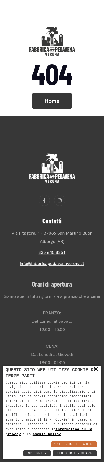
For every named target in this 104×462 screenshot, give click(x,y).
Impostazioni (37, 453)
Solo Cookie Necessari (74, 453)
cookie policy (47, 434)
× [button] (95, 369)
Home (52, 100)
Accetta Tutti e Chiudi (74, 444)
